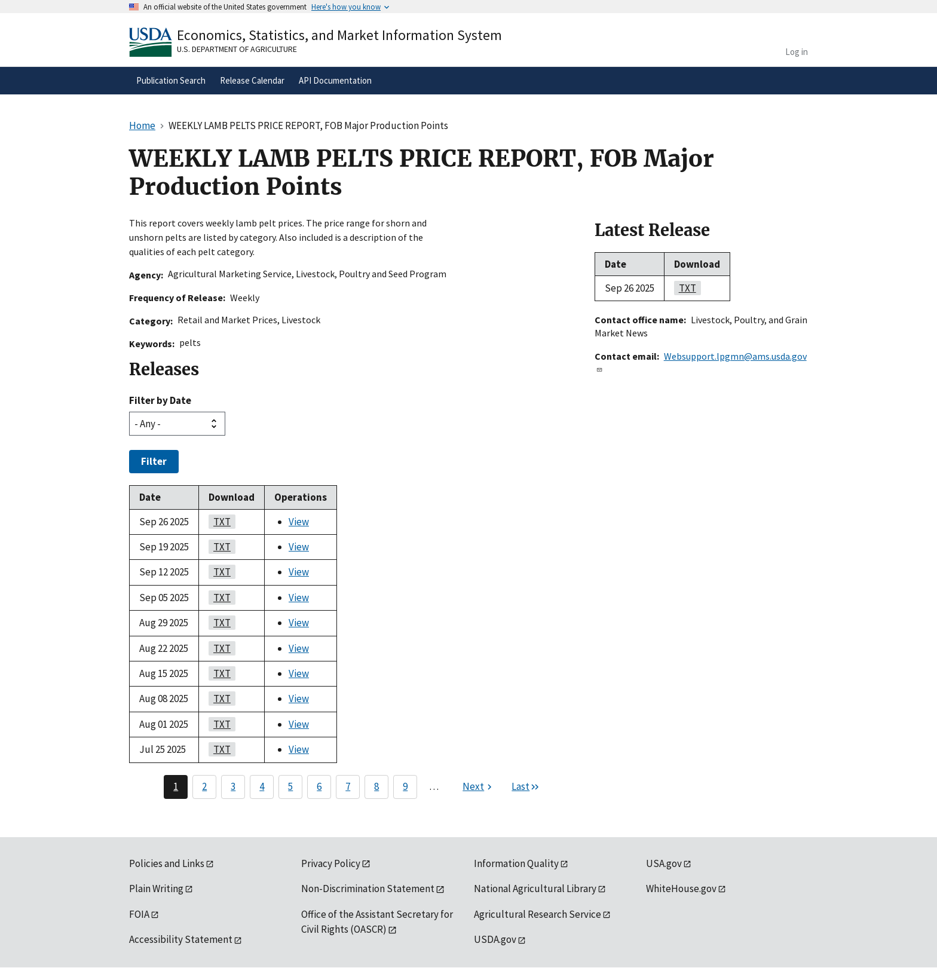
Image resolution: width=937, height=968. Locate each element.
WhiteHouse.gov (681, 888)
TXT (220, 521)
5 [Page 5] (290, 786)
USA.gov (664, 863)
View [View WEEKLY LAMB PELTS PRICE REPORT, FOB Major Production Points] (299, 521)
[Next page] (479, 787)
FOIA (139, 914)
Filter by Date (160, 400)
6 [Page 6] (319, 786)
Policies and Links (166, 863)
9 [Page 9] (405, 786)
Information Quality (516, 863)
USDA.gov (495, 939)
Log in (796, 52)
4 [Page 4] (261, 786)
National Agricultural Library (535, 888)
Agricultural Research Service (537, 914)
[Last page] (526, 787)
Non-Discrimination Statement (367, 888)
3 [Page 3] (233, 786)
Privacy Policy (330, 863)
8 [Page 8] (376, 786)
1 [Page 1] (175, 786)
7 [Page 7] (347, 786)
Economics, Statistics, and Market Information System (339, 35)
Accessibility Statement (180, 939)
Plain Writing (156, 888)
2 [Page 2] (204, 786)
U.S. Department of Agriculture (237, 49)
